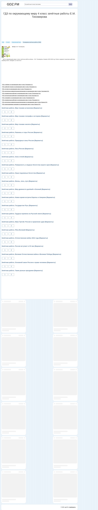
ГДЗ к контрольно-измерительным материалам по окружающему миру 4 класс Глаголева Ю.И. (25, 91)
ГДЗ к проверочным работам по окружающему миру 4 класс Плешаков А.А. (21, 100)
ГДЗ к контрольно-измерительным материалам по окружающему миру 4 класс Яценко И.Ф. (24, 102)
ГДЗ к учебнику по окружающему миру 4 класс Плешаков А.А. (17, 84)
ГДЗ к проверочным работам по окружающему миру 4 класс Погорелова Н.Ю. (21, 93)
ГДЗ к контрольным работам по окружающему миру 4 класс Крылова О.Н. (20, 95)
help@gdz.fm (72, 507)
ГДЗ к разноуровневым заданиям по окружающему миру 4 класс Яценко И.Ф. (21, 104)
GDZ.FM (13, 4)
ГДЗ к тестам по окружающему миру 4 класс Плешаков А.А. (17, 89)
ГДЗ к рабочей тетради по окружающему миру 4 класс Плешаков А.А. (19, 86)
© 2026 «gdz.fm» (65, 507)
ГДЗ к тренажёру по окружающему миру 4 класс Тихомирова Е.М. (18, 97)
